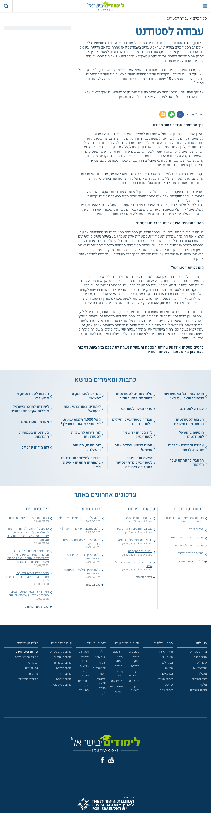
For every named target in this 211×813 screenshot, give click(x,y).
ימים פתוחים (199, 679)
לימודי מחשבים (84, 688)
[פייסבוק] (102, 760)
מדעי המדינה (118, 674)
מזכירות (84, 652)
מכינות (169, 668)
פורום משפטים (63, 657)
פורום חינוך (65, 673)
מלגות (203, 684)
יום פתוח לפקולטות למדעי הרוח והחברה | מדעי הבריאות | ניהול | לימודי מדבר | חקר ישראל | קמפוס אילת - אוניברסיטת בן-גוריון (28, 556)
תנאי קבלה (200, 657)
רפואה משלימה (84, 674)
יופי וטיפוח (99, 668)
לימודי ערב (166, 690)
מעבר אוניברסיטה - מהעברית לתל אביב (132, 564)
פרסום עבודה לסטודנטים (189, 545)
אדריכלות (117, 681)
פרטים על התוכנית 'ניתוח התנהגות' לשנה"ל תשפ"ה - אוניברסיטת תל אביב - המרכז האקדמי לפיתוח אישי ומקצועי (28, 534)
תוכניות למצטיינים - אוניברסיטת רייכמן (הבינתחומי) (185, 520)
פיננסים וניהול (101, 681)
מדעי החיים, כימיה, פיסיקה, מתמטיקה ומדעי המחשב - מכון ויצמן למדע (27, 577)
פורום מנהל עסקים (60, 652)
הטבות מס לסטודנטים (191, 553)
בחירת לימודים (198, 652)
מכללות (202, 673)
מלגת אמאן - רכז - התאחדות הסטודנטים (83, 557)
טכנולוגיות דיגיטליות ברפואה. (134, 540)
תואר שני (167, 657)
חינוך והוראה (135, 688)
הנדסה (118, 666)
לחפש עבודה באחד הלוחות (184, 142)
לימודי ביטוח (102, 696)
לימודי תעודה (165, 679)
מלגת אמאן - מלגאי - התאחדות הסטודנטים (82, 572)
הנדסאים (167, 673)
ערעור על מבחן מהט (140, 551)
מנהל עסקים (135, 659)
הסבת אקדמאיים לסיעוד (137, 518)
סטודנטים (200, 18)
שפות (102, 663)
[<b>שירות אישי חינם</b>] (27, 652)
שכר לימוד (200, 663)
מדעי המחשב (118, 659)
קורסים (168, 684)
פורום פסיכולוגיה (61, 684)
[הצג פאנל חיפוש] (6, 6)
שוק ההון (100, 657)
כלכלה (135, 666)
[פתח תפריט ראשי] (205, 6)
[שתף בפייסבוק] (180, 114)
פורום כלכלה (64, 668)
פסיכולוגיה (116, 692)
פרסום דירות (196, 529)
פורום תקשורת (63, 663)
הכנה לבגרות (165, 663)
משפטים (134, 652)
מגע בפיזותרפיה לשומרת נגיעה (133, 529)
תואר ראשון (166, 652)
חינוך (103, 673)
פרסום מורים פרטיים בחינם (187, 537)
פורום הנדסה (64, 679)
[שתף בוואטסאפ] (172, 114)
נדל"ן (103, 652)
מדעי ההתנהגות (133, 674)
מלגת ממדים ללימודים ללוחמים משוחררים (81, 542)
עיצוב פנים (116, 686)
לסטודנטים (31, 668)
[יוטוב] (111, 760)
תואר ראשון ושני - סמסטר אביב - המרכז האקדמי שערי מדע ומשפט (28, 594)
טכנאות (84, 666)
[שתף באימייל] (163, 114)
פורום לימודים (198, 690)
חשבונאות (117, 652)
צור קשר (33, 673)
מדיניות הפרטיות (28, 679)
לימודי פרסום (85, 659)
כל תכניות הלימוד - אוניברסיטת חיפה (27, 518)
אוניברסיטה (200, 668)
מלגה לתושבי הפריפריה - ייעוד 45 (80, 529)
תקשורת (134, 681)
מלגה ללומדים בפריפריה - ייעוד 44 (79, 518)
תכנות (102, 688)
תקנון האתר (31, 663)
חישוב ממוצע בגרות (26, 657)
